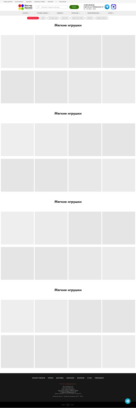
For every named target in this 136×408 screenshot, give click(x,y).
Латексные (75, 13)
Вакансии (70, 378)
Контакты (50, 1)
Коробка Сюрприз (102, 18)
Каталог (25, 13)
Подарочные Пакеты (78, 18)
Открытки (90, 18)
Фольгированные (93, 13)
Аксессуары (65, 18)
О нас (89, 378)
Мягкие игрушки (32, 18)
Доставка (29, 1)
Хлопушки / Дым (52, 18)
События (60, 13)
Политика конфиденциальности (68, 384)
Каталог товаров (38, 378)
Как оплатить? (19, 1)
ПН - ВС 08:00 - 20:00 (90, 9)
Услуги (110, 13)
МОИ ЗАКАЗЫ (62, 1)
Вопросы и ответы (40, 1)
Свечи (42, 18)
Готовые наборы (42, 13)
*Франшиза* (99, 378)
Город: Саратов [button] (7, 1)
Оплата (50, 378)
